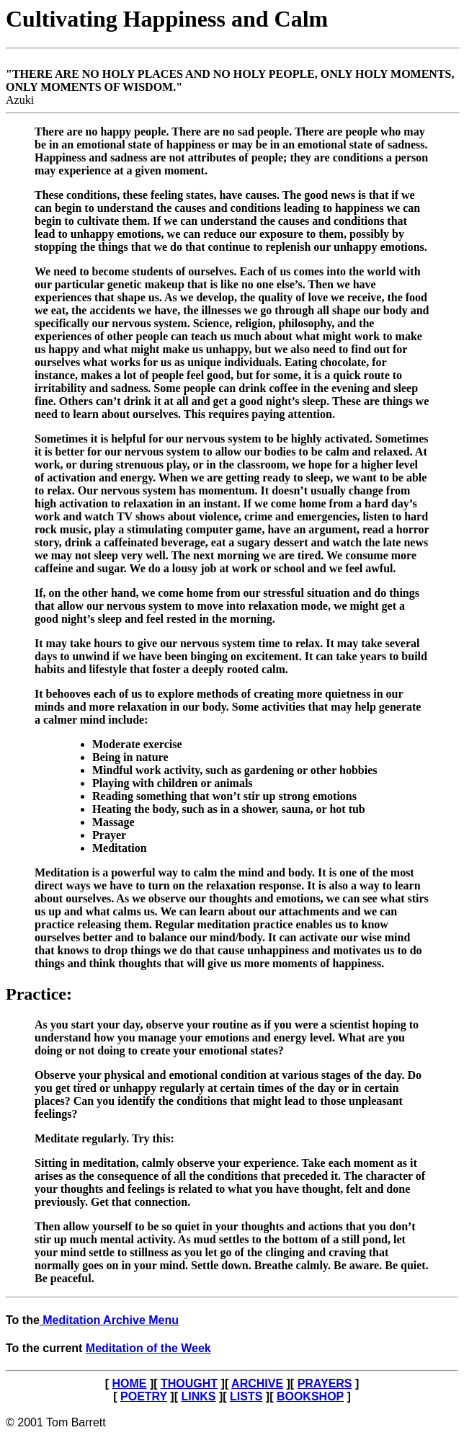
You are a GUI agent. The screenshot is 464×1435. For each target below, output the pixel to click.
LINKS (198, 1396)
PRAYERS (325, 1383)
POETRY (143, 1396)
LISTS (246, 1396)
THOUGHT (189, 1383)
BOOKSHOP (310, 1396)
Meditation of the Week (148, 1348)
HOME (129, 1383)
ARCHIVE (257, 1383)
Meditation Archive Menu (109, 1320)
